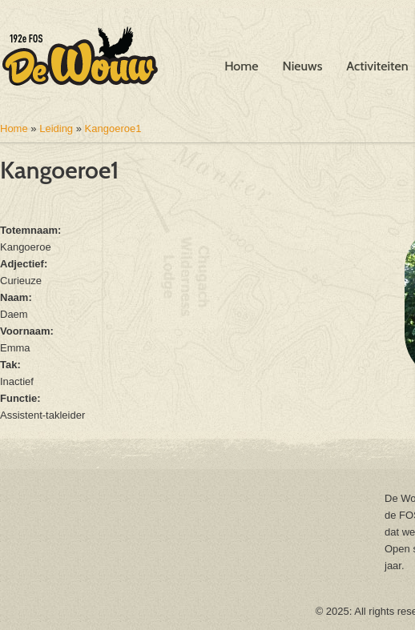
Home (241, 66)
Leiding (56, 128)
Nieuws (303, 66)
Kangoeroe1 (113, 128)
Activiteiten (377, 66)
